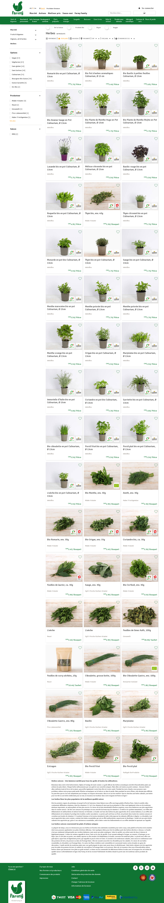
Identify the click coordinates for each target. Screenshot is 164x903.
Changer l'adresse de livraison (82, 882)
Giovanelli (17, 109)
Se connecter (146, 8)
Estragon (51, 766)
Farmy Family (81, 13)
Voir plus (13, 121)
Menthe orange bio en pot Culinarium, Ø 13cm (59, 354)
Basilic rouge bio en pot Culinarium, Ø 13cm (134, 168)
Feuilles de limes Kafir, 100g (137, 630)
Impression (44, 878)
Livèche (51, 630)
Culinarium (18, 74)
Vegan (16, 58)
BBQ (15, 134)
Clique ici (12, 869)
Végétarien (18, 62)
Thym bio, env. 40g (94, 213)
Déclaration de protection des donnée (85, 874)
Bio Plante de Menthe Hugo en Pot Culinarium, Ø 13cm (101, 121)
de (30, 8)
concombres (88, 847)
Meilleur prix (54, 13)
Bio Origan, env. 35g (95, 539)
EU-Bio (16, 87)
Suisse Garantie (19, 83)
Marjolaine (128, 720)
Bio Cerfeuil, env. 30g (133, 584)
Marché (33, 13)
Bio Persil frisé (92, 766)
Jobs (73, 867)
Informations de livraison (81, 886)
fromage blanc (76, 843)
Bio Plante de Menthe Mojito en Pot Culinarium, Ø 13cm (140, 121)
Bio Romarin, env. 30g (58, 539)
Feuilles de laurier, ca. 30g (60, 584)
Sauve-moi (67, 13)
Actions (42, 13)
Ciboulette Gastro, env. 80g (60, 720)
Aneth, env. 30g (130, 492)
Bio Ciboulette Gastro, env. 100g (139, 675)
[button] (43, 8)
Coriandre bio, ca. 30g (134, 539)
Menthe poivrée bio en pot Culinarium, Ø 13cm (98, 308)
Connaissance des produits (50, 874)
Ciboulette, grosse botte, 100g (100, 675)
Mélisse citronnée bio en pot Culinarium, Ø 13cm (98, 168)
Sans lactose (18, 70)
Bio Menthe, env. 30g (95, 492)
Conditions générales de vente (82, 870)
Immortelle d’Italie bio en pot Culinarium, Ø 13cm (61, 401)
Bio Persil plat (130, 766)
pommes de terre (68, 847)
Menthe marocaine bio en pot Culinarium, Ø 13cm (61, 308)
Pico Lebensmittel (20, 113)
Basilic (88, 720)
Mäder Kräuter (19, 101)
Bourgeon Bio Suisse (22, 79)
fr (32, 8)
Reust (15, 105)
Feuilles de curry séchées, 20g (62, 675)
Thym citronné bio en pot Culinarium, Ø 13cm (135, 215)
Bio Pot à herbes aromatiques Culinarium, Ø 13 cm (99, 75)
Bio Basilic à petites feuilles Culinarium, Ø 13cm (136, 75)
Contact (74, 878)
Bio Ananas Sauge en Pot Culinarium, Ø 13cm (59, 121)
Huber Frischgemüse (21, 117)
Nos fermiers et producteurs (51, 870)
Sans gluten (18, 66)
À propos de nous (46, 867)
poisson (110, 847)
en (35, 8)
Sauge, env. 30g (92, 584)
